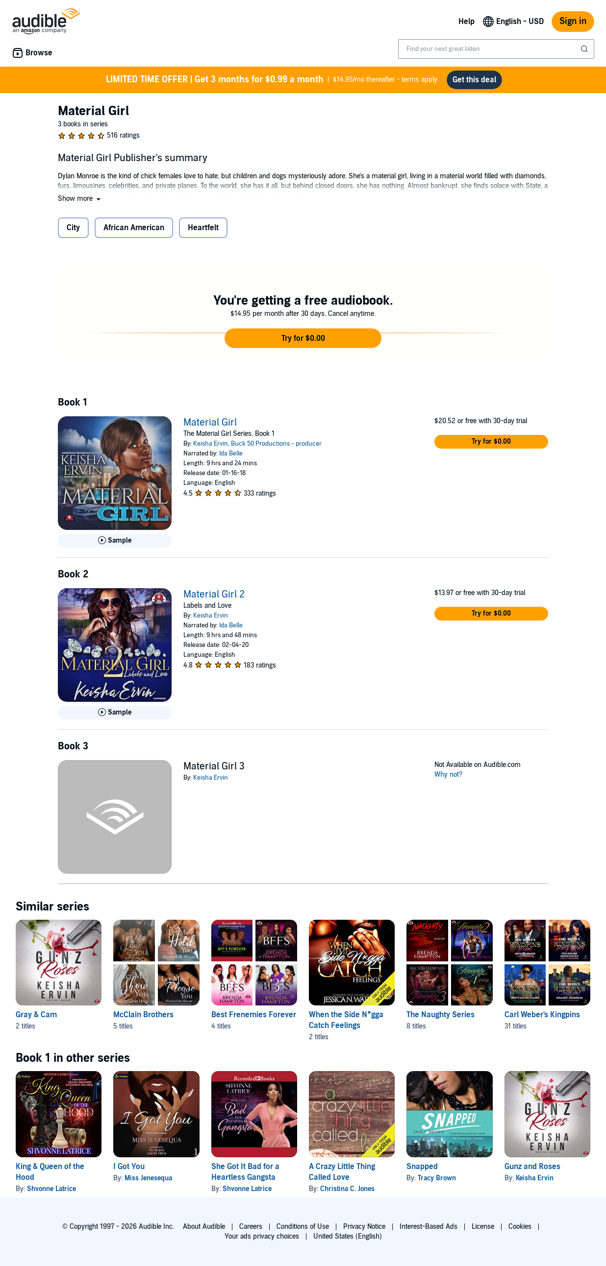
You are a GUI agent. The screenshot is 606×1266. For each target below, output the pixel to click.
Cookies (519, 1226)
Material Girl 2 (214, 594)
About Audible (204, 1226)
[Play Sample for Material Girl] (115, 541)
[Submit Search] (585, 49)
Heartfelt (203, 228)
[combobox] (496, 49)
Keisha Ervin (210, 444)
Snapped (422, 1166)
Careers (250, 1226)
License (483, 1226)
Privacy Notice (364, 1226)
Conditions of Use (303, 1226)
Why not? (448, 774)
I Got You (129, 1166)
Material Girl (210, 423)
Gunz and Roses (532, 1166)
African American (133, 228)
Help (466, 21)
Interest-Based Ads (428, 1226)
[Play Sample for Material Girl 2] (115, 712)
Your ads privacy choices (262, 1236)
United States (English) (347, 1236)
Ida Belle (231, 453)
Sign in (572, 21)
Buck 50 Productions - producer (276, 444)
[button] (80, 198)
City (73, 228)
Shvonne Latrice (51, 1189)
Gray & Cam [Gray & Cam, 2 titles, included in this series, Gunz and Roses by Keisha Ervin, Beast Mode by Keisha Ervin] (36, 1015)
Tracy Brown (437, 1178)
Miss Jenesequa (148, 1178)
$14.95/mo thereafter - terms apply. (272, 79)
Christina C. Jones (347, 1189)
